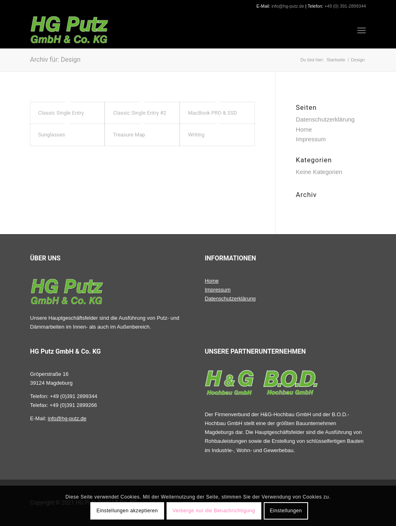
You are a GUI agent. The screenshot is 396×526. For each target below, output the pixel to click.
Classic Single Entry (61, 113)
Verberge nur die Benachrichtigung (214, 510)
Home (304, 129)
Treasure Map (129, 135)
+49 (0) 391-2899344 (345, 6)
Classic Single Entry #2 (139, 113)
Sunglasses (51, 135)
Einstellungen (286, 510)
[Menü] (361, 30)
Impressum (311, 139)
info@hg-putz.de (287, 6)
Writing (196, 135)
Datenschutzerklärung (325, 119)
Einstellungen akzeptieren (127, 510)
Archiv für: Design (55, 59)
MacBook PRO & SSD (212, 113)
